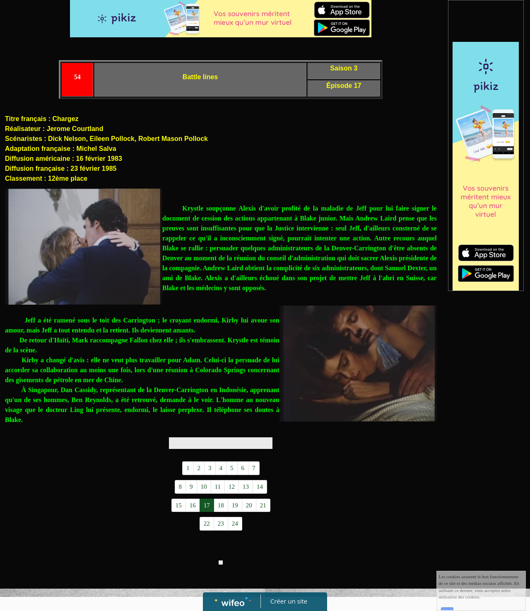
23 (221, 523)
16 (193, 505)
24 (235, 523)
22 (207, 523)
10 (204, 486)
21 (263, 505)
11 (218, 486)
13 (246, 486)
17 (207, 505)
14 (260, 486)
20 (249, 505)
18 (221, 505)
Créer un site (288, 601)
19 (235, 505)
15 (179, 505)
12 (232, 486)
